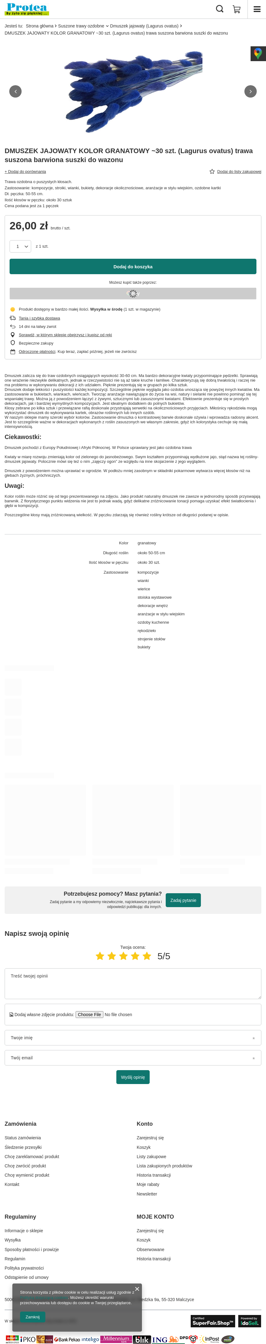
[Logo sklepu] (27, 9)
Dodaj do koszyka (133, 266)
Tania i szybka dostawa (39, 318)
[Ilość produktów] (20, 246)
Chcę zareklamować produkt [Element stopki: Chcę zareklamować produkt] (32, 1156)
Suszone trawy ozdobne (81, 25)
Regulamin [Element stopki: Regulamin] (15, 1258)
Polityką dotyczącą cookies (44, 1297)
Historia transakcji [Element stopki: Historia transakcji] (154, 1175)
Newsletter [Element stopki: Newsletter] (147, 1193)
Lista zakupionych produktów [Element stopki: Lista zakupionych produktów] (164, 1165)
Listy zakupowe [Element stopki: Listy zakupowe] (151, 1156)
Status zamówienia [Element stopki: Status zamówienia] (23, 1137)
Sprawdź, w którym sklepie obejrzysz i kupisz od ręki (65, 335)
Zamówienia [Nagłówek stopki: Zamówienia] (20, 1124)
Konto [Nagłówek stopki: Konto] (145, 1124)
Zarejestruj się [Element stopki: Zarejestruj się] (150, 1137)
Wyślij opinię (133, 1077)
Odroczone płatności (37, 351)
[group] (133, 91)
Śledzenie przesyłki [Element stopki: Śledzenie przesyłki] (23, 1147)
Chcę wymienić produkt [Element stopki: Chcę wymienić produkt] (27, 1175)
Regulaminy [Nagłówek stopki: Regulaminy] (20, 1217)
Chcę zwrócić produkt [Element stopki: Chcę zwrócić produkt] (25, 1165)
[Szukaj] (219, 9)
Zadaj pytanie (183, 900)
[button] (15, 91)
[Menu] (256, 9)
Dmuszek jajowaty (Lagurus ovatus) (144, 25)
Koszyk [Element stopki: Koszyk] (144, 1147)
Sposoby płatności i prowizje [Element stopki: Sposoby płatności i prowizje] (32, 1249)
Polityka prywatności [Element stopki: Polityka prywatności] (24, 1268)
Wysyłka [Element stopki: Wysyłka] (13, 1239)
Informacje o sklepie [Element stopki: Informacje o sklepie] (24, 1230)
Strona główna (40, 25)
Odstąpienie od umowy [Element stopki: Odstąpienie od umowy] (26, 1277)
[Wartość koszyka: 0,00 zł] (236, 9)
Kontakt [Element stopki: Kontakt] (12, 1184)
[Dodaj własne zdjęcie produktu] (116, 1014)
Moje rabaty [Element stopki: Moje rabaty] (148, 1184)
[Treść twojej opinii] (133, 983)
